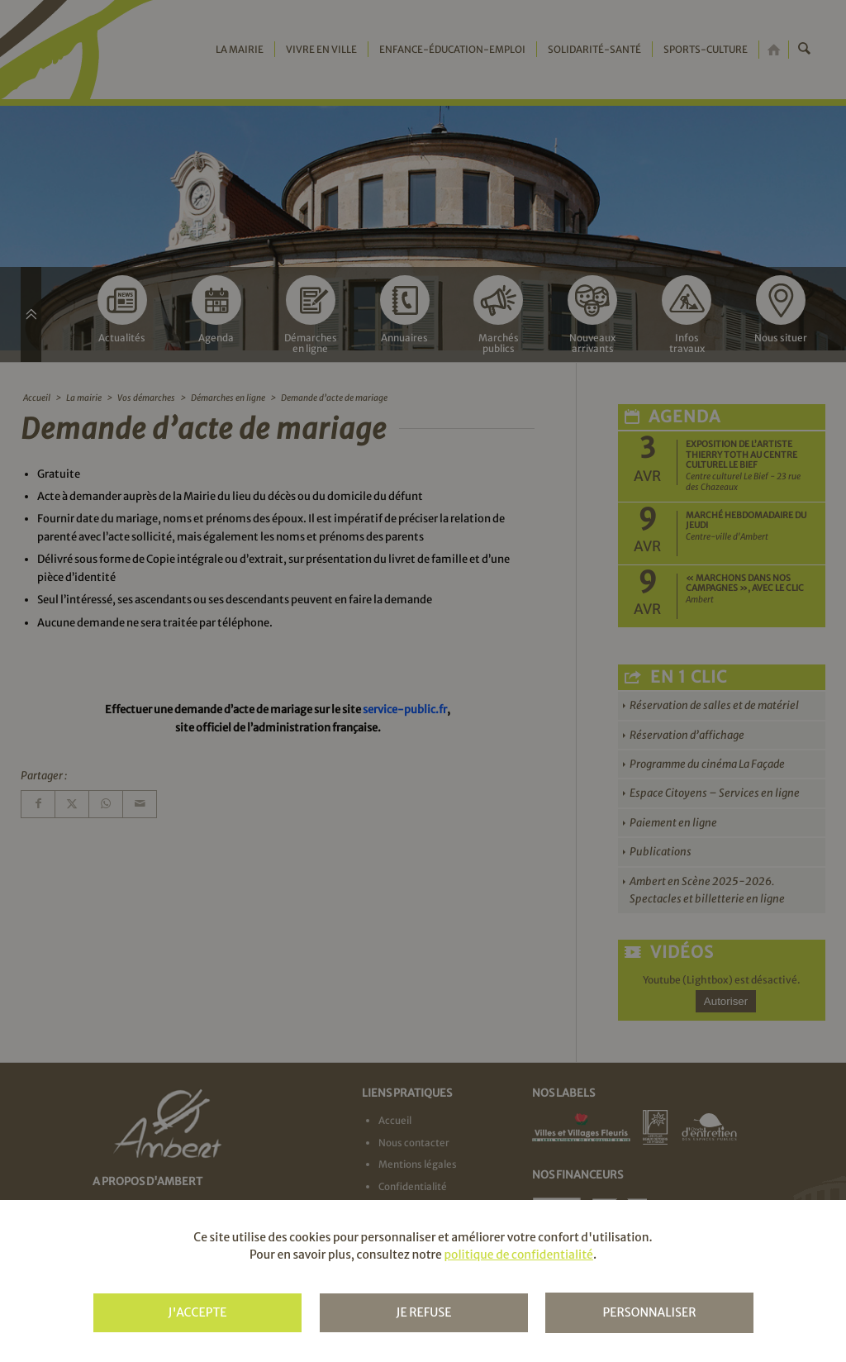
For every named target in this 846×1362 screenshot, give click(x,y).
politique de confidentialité (518, 1254)
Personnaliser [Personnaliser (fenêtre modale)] (649, 1312)
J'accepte (197, 1312)
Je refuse (423, 1312)
